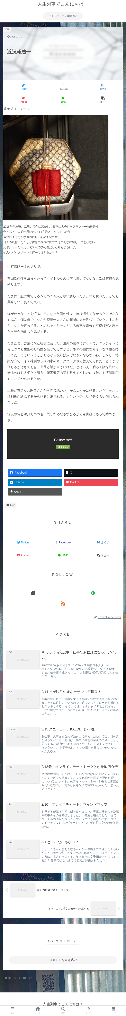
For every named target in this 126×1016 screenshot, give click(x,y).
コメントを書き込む (63, 960)
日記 (11, 504)
